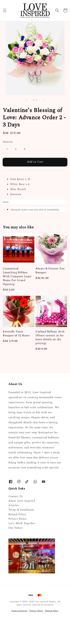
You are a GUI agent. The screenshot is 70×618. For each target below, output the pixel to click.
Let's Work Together (21, 523)
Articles (13, 505)
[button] (5, 10)
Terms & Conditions (21, 510)
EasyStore (49, 604)
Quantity (8, 142)
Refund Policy (17, 514)
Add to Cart (35, 162)
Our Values (15, 528)
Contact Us (15, 496)
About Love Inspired (21, 501)
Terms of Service (19, 610)
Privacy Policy (17, 519)
